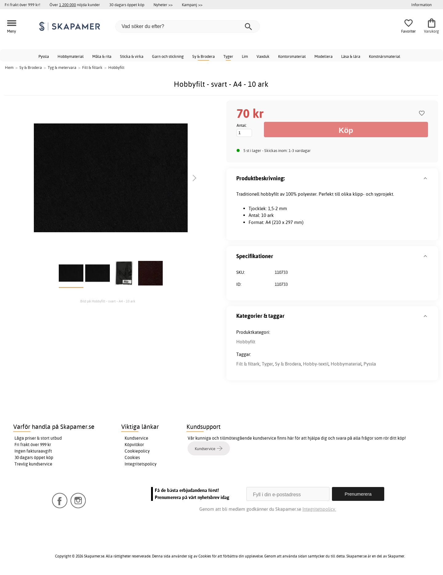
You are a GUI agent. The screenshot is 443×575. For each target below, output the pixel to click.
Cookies (132, 457)
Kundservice (136, 438)
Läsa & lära (350, 56)
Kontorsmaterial (292, 56)
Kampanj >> (192, 4)
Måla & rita (101, 56)
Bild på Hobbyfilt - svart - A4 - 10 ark (107, 301)
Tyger (228, 56)
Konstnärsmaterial (384, 56)
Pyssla (43, 56)
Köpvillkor (134, 444)
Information (421, 4)
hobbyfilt (270, 194)
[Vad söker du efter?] (187, 26)
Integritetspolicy (141, 464)
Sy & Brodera (203, 56)
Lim (245, 56)
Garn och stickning (168, 56)
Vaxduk (263, 56)
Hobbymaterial (71, 56)
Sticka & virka (131, 56)
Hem (9, 67)
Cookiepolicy (137, 451)
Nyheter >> (163, 4)
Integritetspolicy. (319, 509)
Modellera (323, 56)
